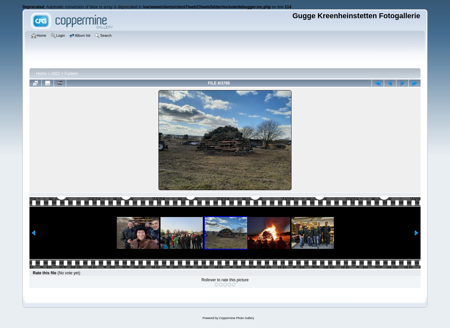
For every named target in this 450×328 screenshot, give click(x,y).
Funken (71, 73)
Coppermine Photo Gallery (236, 318)
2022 (55, 73)
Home (41, 73)
